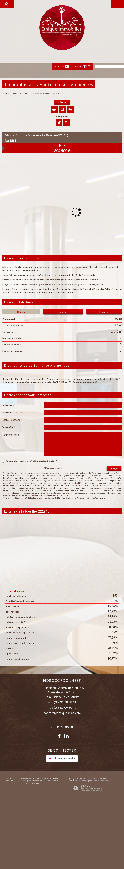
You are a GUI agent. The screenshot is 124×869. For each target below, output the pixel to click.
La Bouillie (16, 93)
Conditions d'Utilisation (75, 498)
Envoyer (114, 468)
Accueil (5, 93)
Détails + (63, 311)
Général (21, 311)
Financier (103, 311)
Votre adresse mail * (13, 412)
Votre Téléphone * (12, 419)
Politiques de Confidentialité (48, 498)
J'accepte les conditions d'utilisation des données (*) (31, 461)
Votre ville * (8, 427)
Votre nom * (9, 405)
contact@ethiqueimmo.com (62, 713)
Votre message (10, 434)
